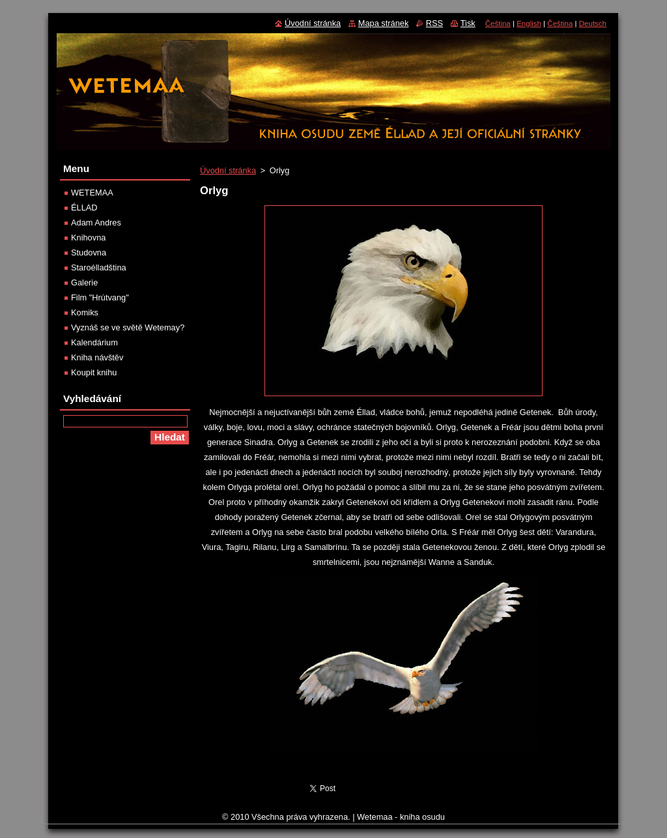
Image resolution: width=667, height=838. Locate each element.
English (529, 23)
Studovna (88, 252)
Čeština (498, 23)
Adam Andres (96, 222)
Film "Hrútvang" (100, 297)
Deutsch (592, 23)
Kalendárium (94, 342)
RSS (434, 23)
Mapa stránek (383, 23)
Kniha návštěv (97, 357)
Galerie (84, 282)
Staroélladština (98, 267)
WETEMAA (92, 192)
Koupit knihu (94, 372)
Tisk (468, 23)
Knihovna (88, 237)
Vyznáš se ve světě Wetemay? (127, 327)
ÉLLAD (84, 207)
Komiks (84, 312)
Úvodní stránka (228, 170)
